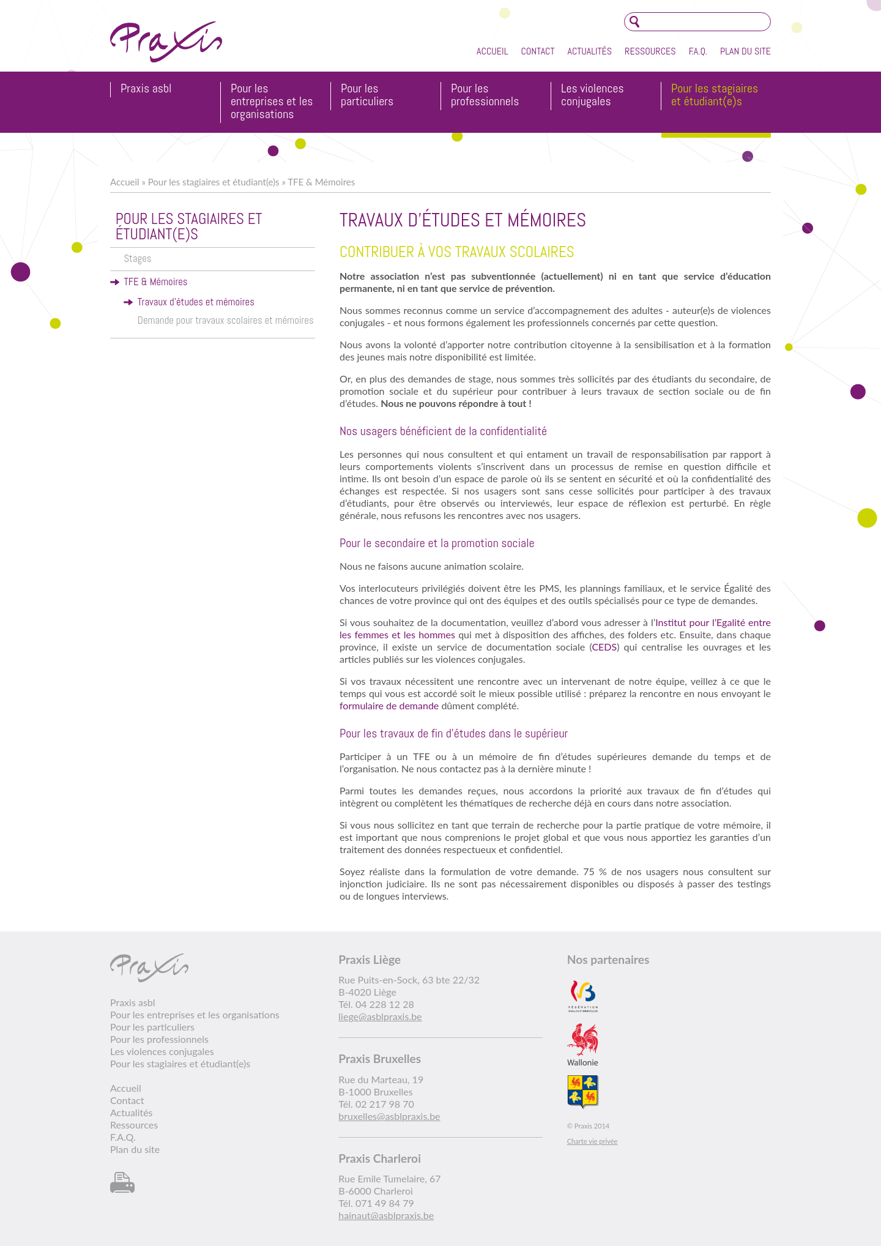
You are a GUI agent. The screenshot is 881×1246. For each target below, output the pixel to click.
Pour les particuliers (367, 95)
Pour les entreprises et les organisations (272, 102)
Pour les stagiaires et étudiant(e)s (714, 95)
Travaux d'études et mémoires (196, 302)
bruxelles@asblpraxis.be (389, 1116)
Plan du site (745, 51)
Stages (137, 258)
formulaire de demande (390, 705)
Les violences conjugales (592, 95)
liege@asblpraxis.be (380, 1016)
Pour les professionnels (485, 95)
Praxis (166, 41)
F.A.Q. (698, 51)
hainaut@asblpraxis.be (386, 1215)
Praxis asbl (146, 89)
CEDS (604, 646)
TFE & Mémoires (321, 181)
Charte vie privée (592, 1141)
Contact (537, 51)
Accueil (492, 51)
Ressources (650, 51)
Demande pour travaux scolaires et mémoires (226, 320)
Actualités (589, 51)
